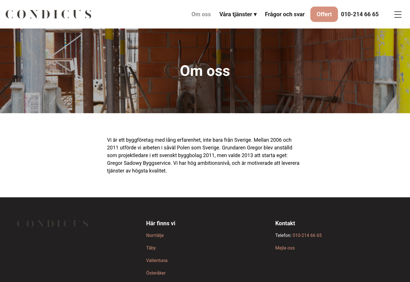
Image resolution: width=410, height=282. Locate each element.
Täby (151, 248)
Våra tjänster (236, 14)
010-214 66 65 (360, 14)
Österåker (156, 273)
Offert (324, 14)
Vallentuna (156, 260)
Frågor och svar (285, 14)
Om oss (201, 14)
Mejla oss (285, 248)
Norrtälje (155, 235)
